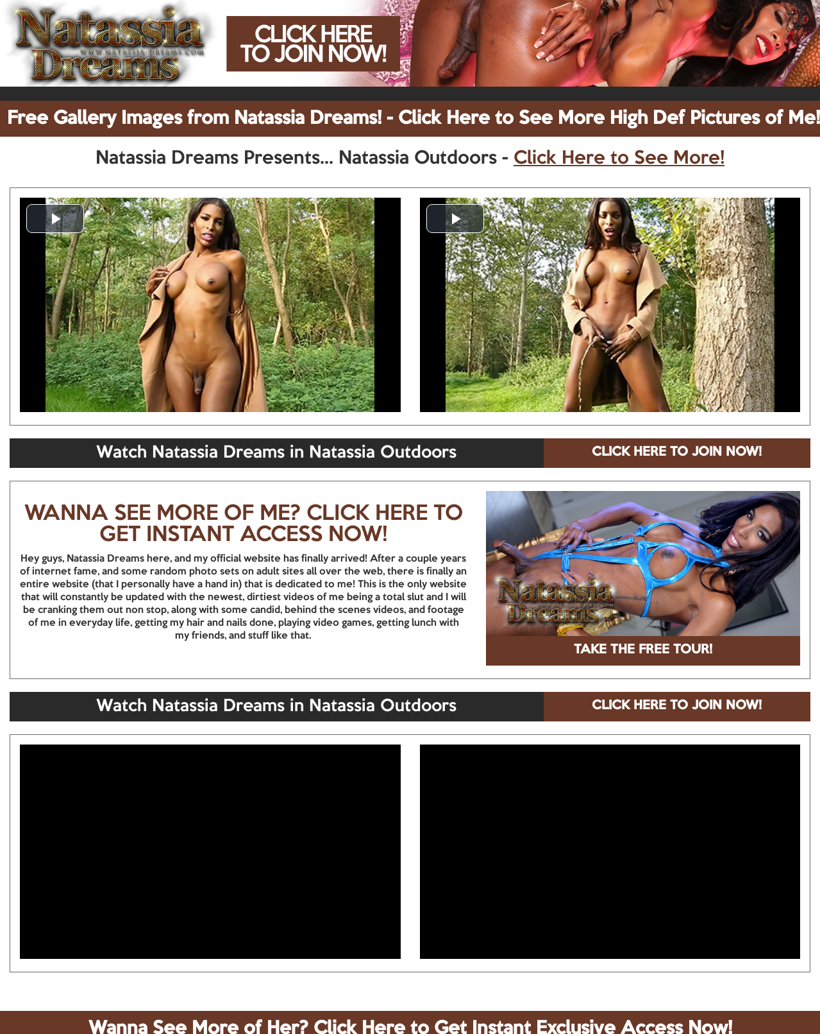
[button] (55, 218)
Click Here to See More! (619, 158)
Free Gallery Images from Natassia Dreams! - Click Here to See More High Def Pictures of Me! (413, 118)
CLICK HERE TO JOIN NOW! (677, 452)
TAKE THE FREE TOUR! (643, 650)
